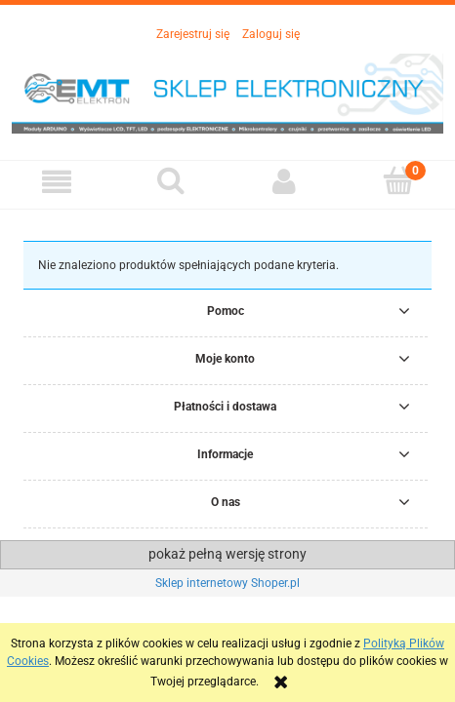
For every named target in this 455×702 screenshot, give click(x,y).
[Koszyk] (399, 181)
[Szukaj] (171, 181)
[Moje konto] (285, 182)
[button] (57, 182)
